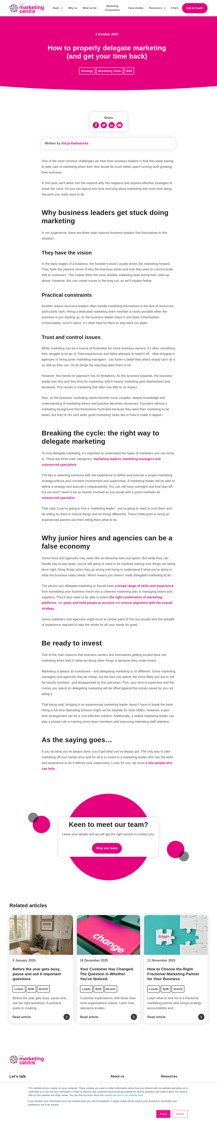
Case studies (135, 8)
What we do (90, 8)
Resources (155, 8)
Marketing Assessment (112, 8)
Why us (72, 8)
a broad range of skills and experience (144, 586)
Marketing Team (109, 71)
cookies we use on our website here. (123, 1095)
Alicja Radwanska (74, 143)
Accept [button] (163, 1114)
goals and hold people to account (88, 602)
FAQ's (174, 8)
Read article (22, 1017)
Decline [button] (180, 1114)
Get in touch (194, 8)
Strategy (87, 71)
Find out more (107, 848)
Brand (43, 989)
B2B (129, 71)
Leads (19, 989)
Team (55, 8)
